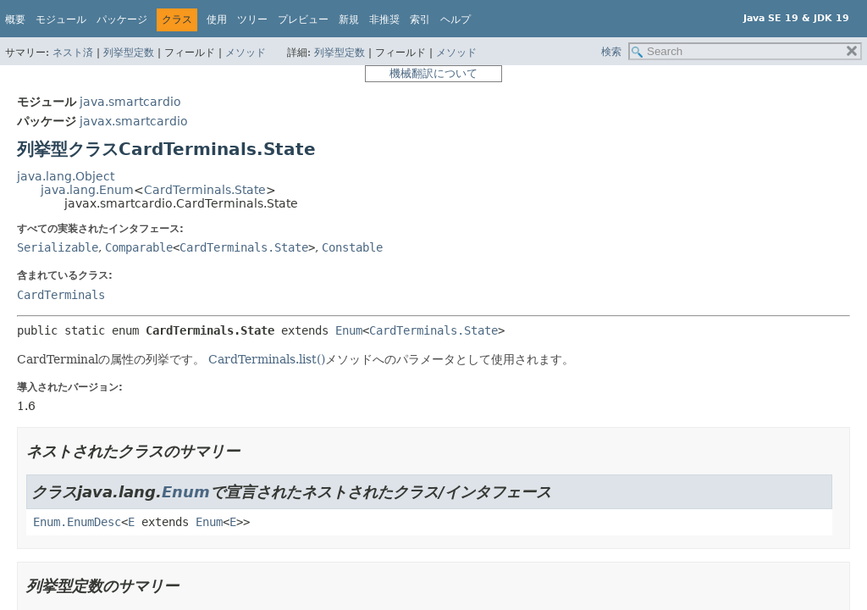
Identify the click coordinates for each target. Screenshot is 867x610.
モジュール (61, 19)
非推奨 (384, 19)
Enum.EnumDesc (77, 522)
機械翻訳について (433, 73)
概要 (15, 19)
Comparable (139, 247)
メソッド (245, 52)
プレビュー (303, 19)
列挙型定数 (128, 52)
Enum (348, 330)
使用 (217, 19)
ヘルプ (455, 19)
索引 (420, 19)
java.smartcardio (130, 101)
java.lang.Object (65, 176)
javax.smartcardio (134, 121)
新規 (349, 19)
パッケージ (122, 19)
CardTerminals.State (205, 190)
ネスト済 (72, 52)
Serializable (57, 247)
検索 (611, 52)
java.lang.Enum (87, 190)
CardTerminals (61, 295)
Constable (352, 247)
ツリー (252, 19)
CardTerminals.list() (266, 359)
